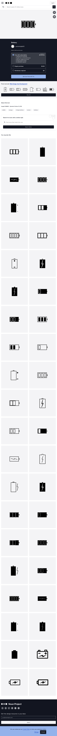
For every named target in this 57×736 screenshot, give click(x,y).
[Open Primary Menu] (2, 3)
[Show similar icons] (54, 16)
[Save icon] (54, 12)
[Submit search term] (54, 6)
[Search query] (28, 122)
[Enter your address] (28, 717)
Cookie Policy (26, 729)
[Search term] (29, 6)
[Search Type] (3, 6)
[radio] (28, 58)
